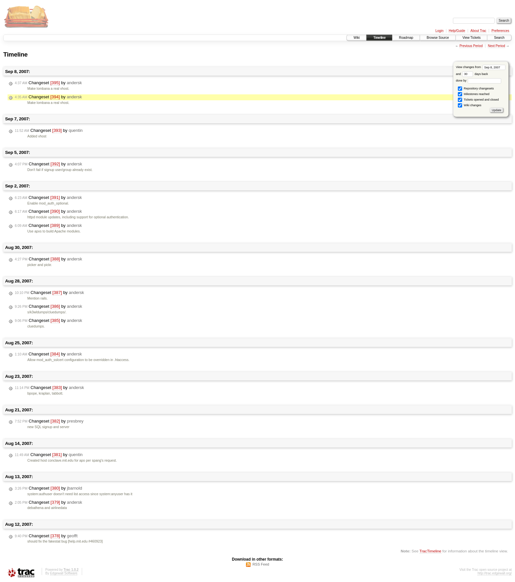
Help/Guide (457, 31)
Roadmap (406, 37)
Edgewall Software (63, 573)
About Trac (478, 31)
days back (475, 74)
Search (499, 37)
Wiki (356, 37)
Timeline (379, 37)
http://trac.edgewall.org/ (495, 573)
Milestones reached (473, 94)
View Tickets (471, 37)
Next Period (496, 46)
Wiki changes (469, 105)
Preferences (500, 31)
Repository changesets (476, 88)
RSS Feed (261, 564)
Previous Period (471, 46)
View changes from (480, 67)
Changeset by (48, 82)
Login (439, 31)
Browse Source (438, 37)
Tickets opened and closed (478, 100)
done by (479, 80)
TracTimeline (430, 551)
